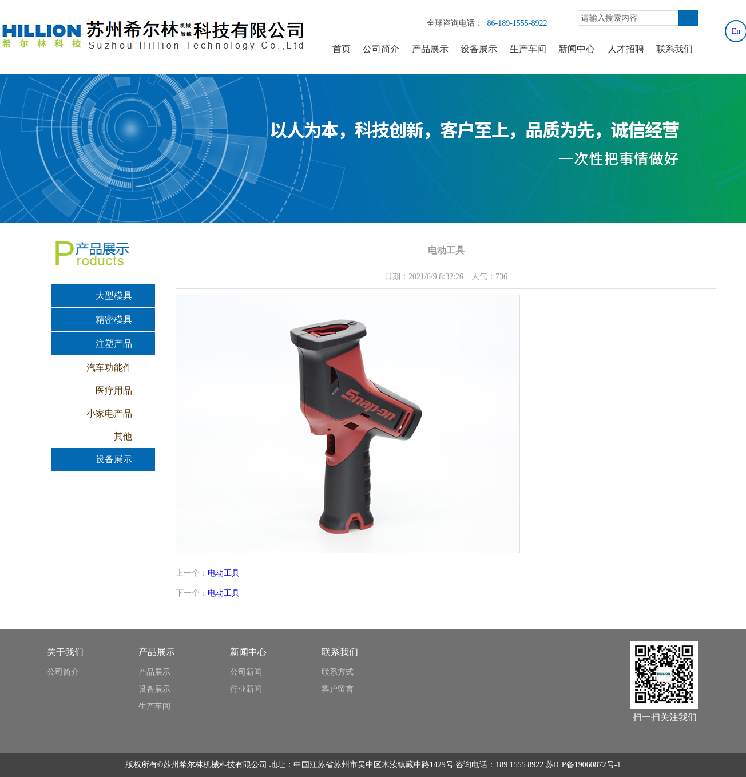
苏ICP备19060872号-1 (583, 764)
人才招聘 (626, 49)
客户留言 (338, 689)
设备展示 (479, 49)
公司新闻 (246, 672)
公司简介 (381, 49)
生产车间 (528, 49)
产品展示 (430, 49)
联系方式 (338, 672)
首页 (341, 49)
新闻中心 (576, 49)
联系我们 (674, 49)
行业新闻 (246, 689)
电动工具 (224, 573)
